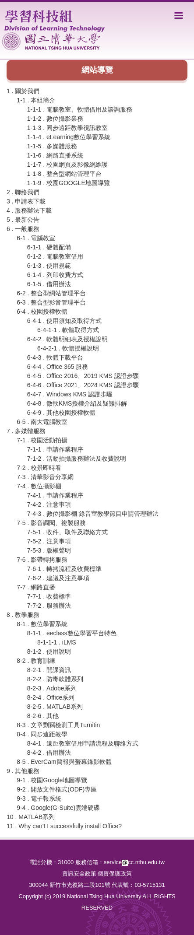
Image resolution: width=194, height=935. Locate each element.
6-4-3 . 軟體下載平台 (55, 357)
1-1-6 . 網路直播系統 (55, 155)
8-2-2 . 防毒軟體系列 (55, 679)
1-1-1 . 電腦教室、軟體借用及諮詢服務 (79, 109)
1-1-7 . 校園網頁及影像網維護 (67, 164)
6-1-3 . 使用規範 (49, 265)
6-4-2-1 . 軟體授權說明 (68, 348)
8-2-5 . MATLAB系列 (55, 706)
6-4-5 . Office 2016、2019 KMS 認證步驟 (83, 375)
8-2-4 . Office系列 (51, 697)
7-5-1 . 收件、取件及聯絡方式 (67, 532)
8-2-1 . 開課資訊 (49, 669)
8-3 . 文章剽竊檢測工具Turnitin (58, 724)
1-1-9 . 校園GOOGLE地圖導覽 (68, 182)
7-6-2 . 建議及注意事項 (58, 577)
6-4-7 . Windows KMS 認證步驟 (70, 394)
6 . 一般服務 (23, 228)
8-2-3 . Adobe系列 (52, 688)
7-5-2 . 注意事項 (49, 541)
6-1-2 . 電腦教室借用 (55, 256)
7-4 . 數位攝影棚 (39, 486)
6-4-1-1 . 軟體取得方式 (68, 329)
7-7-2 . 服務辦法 (49, 605)
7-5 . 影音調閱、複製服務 (51, 522)
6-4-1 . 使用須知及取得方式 (64, 320)
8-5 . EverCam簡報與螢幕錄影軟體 (64, 761)
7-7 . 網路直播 (36, 587)
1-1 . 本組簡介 (36, 100)
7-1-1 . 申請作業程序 (55, 449)
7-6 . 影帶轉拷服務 (42, 559)
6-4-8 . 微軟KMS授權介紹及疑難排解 (77, 403)
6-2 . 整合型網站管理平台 (51, 293)
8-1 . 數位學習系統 (42, 623)
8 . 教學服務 (23, 614)
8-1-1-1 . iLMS (56, 642)
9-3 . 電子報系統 (39, 798)
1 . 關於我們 (23, 91)
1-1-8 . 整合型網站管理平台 (64, 173)
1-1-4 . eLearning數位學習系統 (69, 136)
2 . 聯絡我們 (23, 192)
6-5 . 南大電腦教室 (42, 421)
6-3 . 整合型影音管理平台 (51, 302)
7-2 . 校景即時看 (39, 467)
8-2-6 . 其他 (43, 715)
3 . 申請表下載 (26, 201)
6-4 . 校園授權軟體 (42, 311)
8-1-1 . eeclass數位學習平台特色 (71, 633)
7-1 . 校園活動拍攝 (42, 440)
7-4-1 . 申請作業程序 (55, 495)
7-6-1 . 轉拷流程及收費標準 (64, 568)
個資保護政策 (115, 873)
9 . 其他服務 (23, 770)
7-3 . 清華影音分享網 (45, 476)
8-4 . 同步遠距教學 (42, 734)
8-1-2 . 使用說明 (49, 651)
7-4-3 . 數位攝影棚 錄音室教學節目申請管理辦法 (93, 513)
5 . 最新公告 (23, 219)
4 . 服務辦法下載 (29, 210)
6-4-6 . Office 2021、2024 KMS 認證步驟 (83, 385)
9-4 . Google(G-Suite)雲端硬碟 (58, 807)
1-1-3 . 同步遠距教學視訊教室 (67, 127)
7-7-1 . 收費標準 (49, 596)
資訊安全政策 (79, 873)
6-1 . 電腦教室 (36, 238)
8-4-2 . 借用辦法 (49, 752)
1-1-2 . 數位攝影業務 (55, 118)
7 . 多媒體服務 (26, 430)
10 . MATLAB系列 (31, 816)
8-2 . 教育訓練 (36, 660)
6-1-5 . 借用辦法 (49, 283)
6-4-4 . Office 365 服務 (57, 366)
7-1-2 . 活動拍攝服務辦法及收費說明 (76, 458)
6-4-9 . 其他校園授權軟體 (61, 412)
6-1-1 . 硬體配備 (49, 247)
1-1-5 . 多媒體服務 (52, 146)
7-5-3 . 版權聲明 (49, 550)
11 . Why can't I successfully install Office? (64, 826)
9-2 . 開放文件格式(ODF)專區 (57, 789)
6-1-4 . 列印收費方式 (55, 274)
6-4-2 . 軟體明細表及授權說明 (67, 339)
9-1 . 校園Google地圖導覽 (52, 780)
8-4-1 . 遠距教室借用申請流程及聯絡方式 (82, 743)
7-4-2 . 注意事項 (49, 504)
